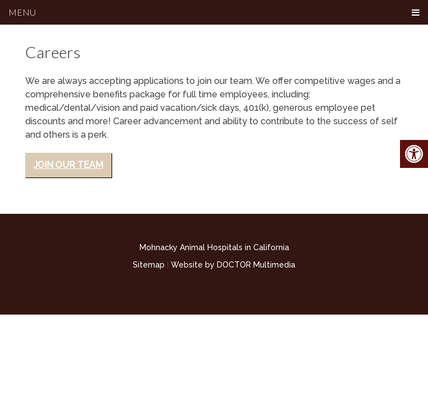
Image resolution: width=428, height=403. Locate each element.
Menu (22, 12)
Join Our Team (68, 165)
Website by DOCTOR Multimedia (233, 264)
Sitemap (149, 264)
